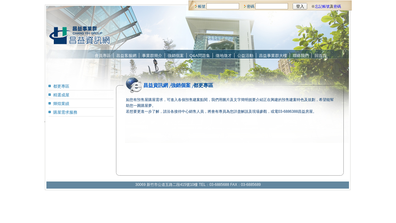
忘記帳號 (322, 6)
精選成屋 (61, 95)
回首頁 (321, 55)
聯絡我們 (301, 55)
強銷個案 (176, 55)
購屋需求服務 (65, 112)
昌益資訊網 (155, 85)
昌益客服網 (126, 55)
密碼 (250, 6)
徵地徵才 (224, 55)
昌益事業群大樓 (273, 55)
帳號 (201, 6)
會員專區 (103, 55)
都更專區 (61, 86)
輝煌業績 (61, 103)
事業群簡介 (152, 55)
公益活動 (245, 55)
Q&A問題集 (200, 55)
